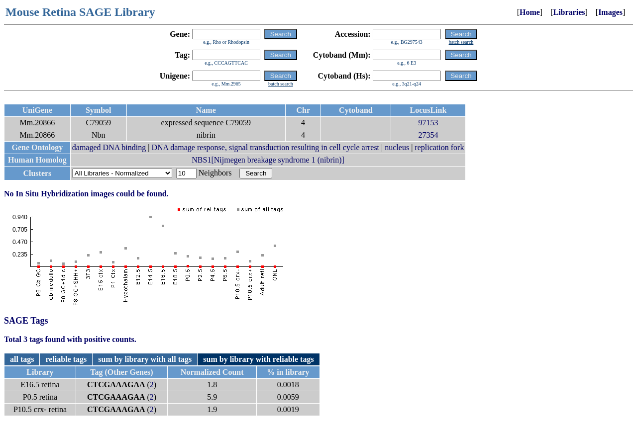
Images (610, 12)
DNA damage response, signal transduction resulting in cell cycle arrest (265, 147)
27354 (428, 135)
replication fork (439, 147)
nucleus (397, 147)
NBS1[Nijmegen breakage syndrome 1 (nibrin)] (268, 160)
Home (530, 12)
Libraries (569, 12)
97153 (428, 122)
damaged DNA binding (109, 147)
